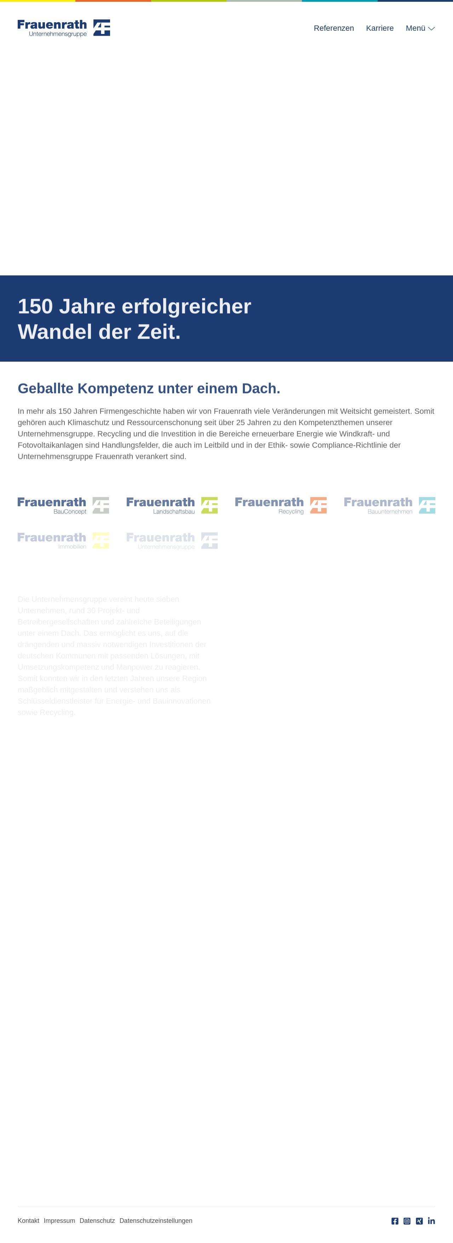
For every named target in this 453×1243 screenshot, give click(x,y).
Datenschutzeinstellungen (156, 1220)
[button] (417, 28)
